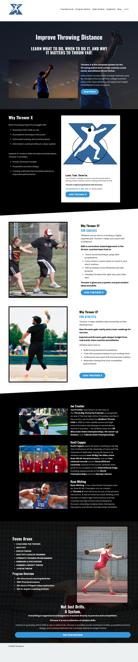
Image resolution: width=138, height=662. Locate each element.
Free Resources (67, 9)
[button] (90, 91)
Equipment (111, 9)
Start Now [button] (90, 92)
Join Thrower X (78, 193)
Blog (119, 9)
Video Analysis (98, 9)
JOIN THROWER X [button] (94, 292)
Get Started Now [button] (73, 647)
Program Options (83, 9)
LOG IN (126, 9)
